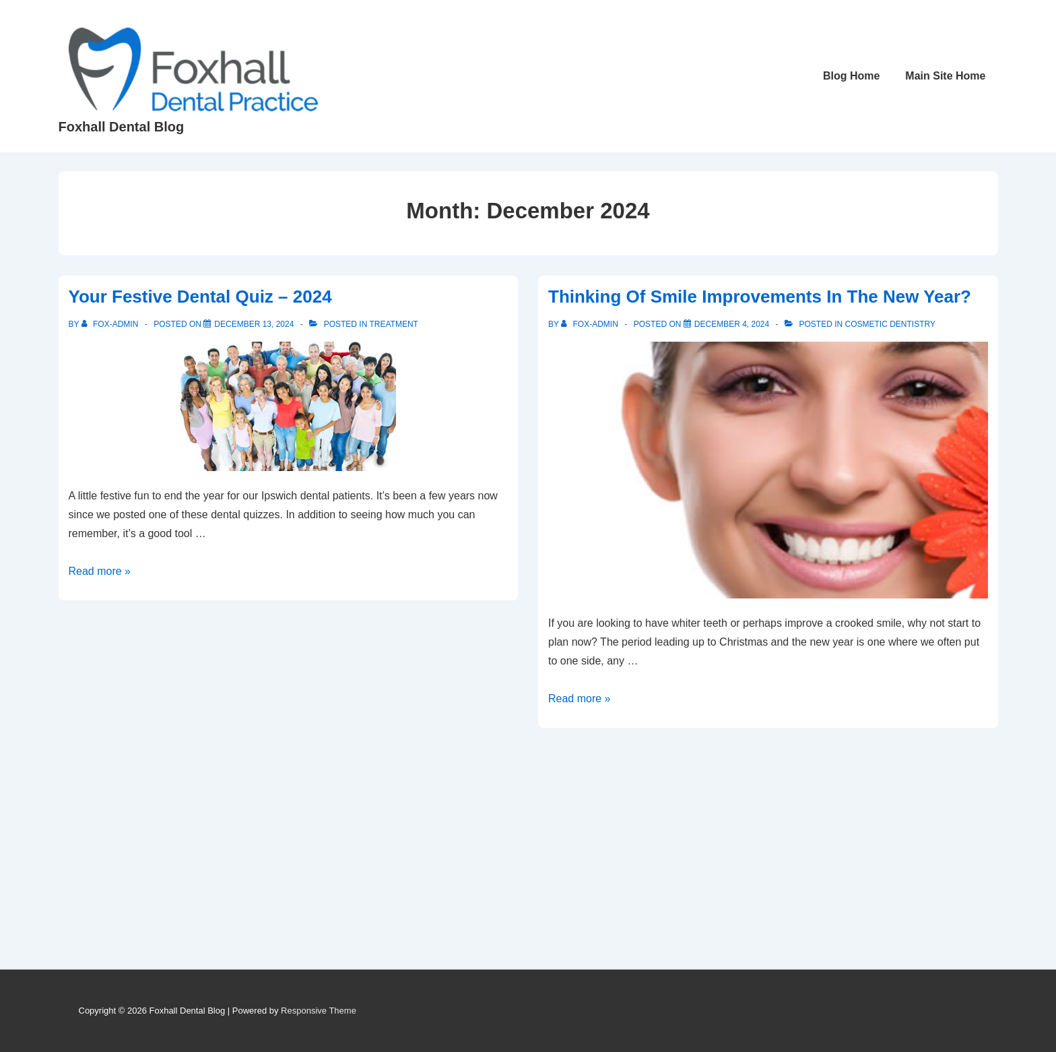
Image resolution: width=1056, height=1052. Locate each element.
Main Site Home (945, 76)
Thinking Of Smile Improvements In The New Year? (759, 296)
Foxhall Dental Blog (122, 126)
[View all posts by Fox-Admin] (111, 324)
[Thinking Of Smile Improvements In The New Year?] (731, 324)
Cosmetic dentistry (890, 324)
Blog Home (851, 76)
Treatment (393, 324)
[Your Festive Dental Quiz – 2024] (254, 324)
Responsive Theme (318, 1010)
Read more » (100, 571)
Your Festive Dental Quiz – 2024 (200, 296)
